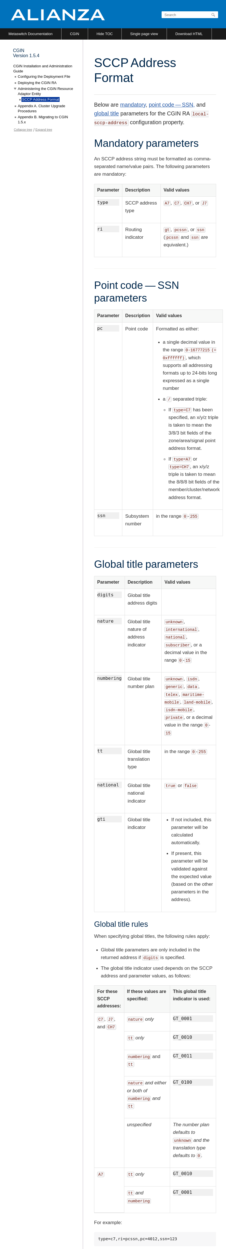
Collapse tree (23, 129)
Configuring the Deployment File (44, 76)
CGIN (74, 34)
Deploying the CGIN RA (37, 83)
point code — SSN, (172, 105)
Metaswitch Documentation (30, 34)
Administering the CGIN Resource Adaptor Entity (45, 91)
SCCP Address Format (40, 99)
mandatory (133, 105)
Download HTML (189, 34)
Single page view (144, 34)
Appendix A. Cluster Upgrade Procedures (41, 108)
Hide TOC (105, 34)
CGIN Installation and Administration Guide (42, 68)
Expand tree (43, 129)
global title (106, 113)
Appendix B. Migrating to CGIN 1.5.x (43, 119)
